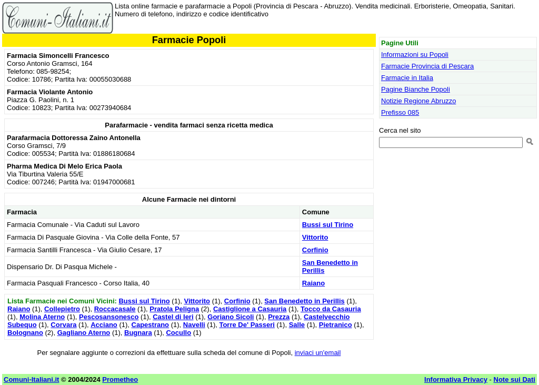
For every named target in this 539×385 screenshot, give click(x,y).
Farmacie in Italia (407, 78)
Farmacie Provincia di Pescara (427, 66)
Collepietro (62, 309)
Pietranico (335, 325)
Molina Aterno (42, 317)
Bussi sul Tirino (327, 225)
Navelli (194, 325)
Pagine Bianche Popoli (415, 89)
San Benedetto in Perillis (304, 301)
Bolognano (25, 333)
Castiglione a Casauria (249, 309)
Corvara (63, 325)
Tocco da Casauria (331, 309)
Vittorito (315, 237)
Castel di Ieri (173, 317)
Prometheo (120, 379)
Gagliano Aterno (84, 333)
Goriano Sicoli (230, 317)
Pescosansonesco (108, 317)
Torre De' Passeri (246, 325)
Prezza (279, 317)
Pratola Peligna (174, 309)
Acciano (104, 325)
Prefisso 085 (400, 112)
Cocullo (178, 333)
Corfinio (315, 250)
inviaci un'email (318, 353)
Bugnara (138, 333)
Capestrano (150, 325)
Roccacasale (115, 309)
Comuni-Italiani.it (31, 379)
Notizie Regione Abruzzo (418, 101)
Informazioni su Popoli (414, 54)
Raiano (313, 283)
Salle (297, 325)
